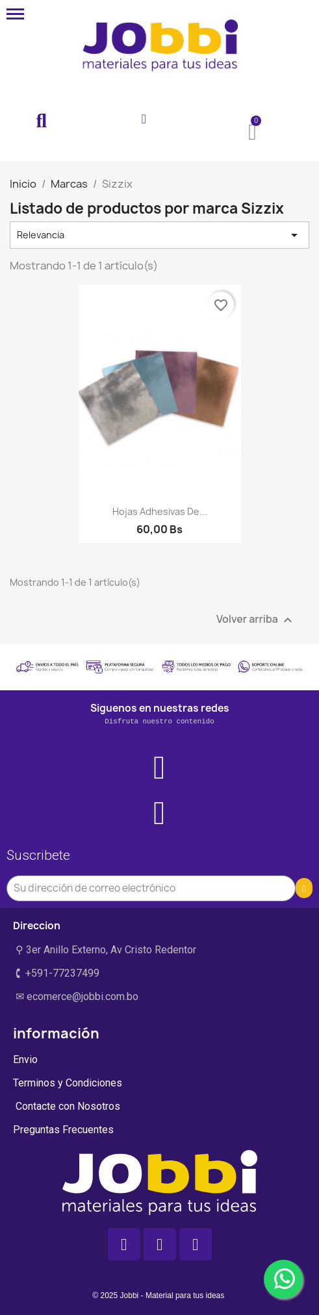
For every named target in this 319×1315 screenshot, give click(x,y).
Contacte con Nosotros (66, 1106)
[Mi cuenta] (144, 119)
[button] (41, 121)
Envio (25, 1059)
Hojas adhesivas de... (159, 511)
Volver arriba (256, 620)
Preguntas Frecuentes (63, 1129)
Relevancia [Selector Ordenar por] (159, 235)
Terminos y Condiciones (67, 1083)
